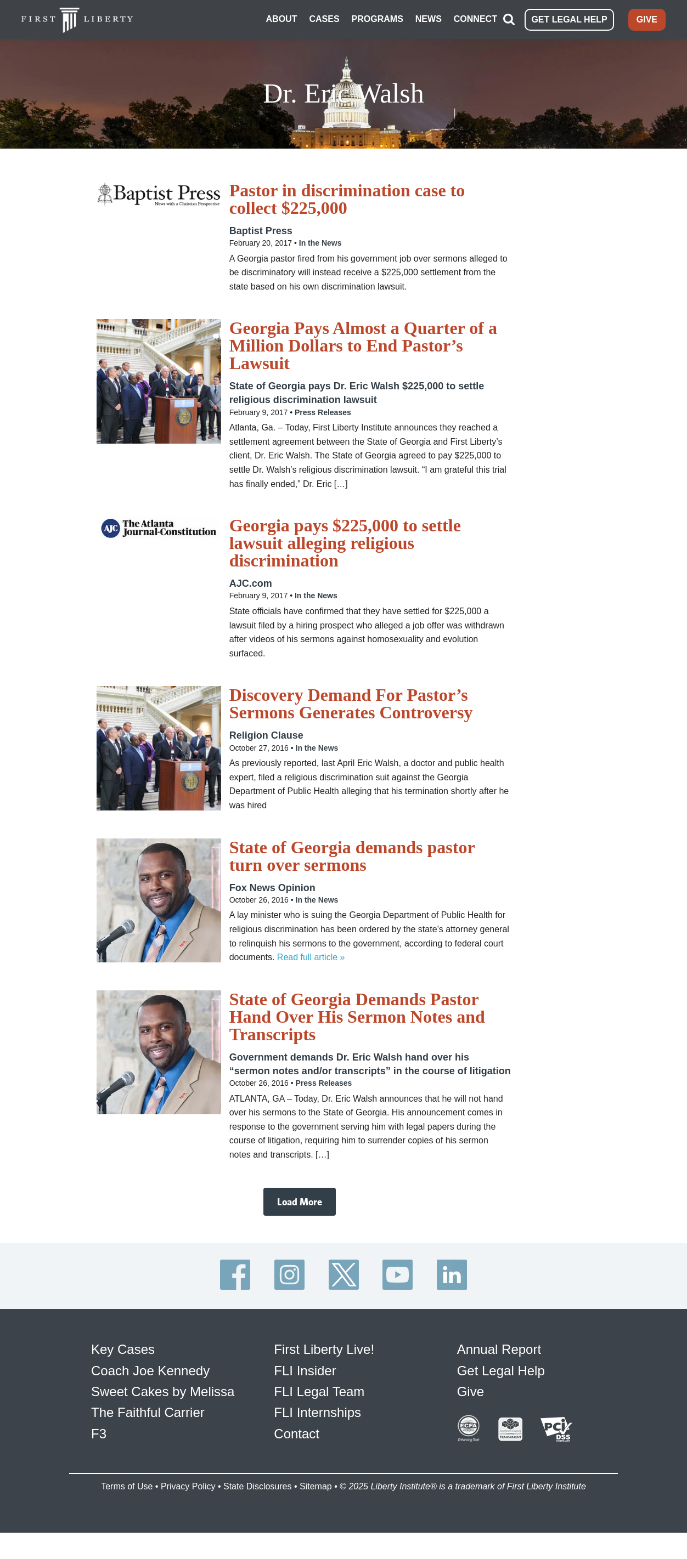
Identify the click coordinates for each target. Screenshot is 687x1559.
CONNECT (475, 18)
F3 (98, 1432)
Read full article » (311, 955)
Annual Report (499, 1348)
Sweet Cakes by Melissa (162, 1389)
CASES (324, 18)
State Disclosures (257, 1484)
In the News (320, 241)
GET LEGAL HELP (569, 19)
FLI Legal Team (319, 1389)
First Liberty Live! (324, 1348)
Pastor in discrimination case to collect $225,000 (347, 197)
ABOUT (281, 18)
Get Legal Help (501, 1369)
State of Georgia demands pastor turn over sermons (352, 854)
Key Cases (123, 1348)
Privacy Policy (188, 1484)
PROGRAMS (377, 18)
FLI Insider (305, 1369)
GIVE (647, 19)
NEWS (428, 18)
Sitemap (316, 1484)
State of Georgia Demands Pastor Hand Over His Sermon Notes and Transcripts (357, 1015)
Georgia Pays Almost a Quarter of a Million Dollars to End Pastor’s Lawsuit (363, 344)
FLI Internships (317, 1411)
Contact (296, 1432)
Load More (299, 1200)
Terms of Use (127, 1484)
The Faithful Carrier (148, 1411)
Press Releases (323, 410)
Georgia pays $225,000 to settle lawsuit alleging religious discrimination (345, 541)
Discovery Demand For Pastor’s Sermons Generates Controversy (351, 702)
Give (470, 1389)
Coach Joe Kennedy (150, 1369)
